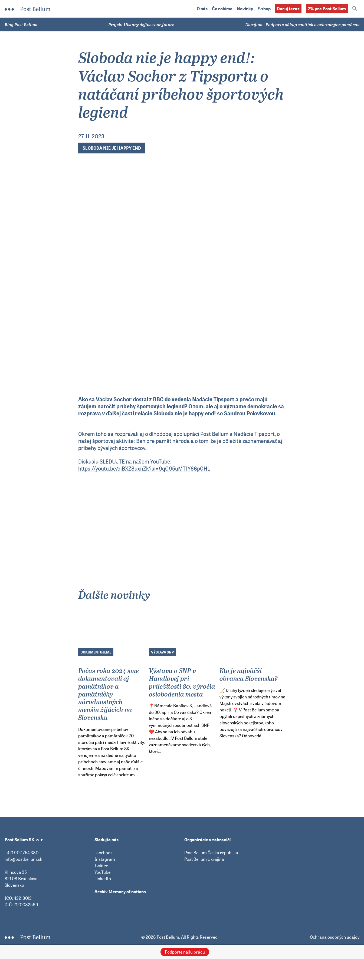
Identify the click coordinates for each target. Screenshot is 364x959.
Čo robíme (222, 8)
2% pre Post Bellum (327, 9)
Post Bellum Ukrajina (204, 859)
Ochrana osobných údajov (335, 937)
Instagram (104, 859)
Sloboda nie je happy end (112, 148)
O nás (202, 8)
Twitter (101, 866)
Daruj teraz (288, 9)
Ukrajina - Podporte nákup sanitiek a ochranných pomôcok (302, 24)
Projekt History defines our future (141, 24)
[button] (355, 9)
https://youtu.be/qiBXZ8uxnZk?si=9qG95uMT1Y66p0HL (144, 468)
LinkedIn (102, 879)
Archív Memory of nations (120, 892)
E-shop (264, 8)
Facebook (103, 853)
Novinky (245, 8)
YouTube (102, 872)
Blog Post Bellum (21, 24)
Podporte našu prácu (185, 952)
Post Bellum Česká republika (211, 853)
